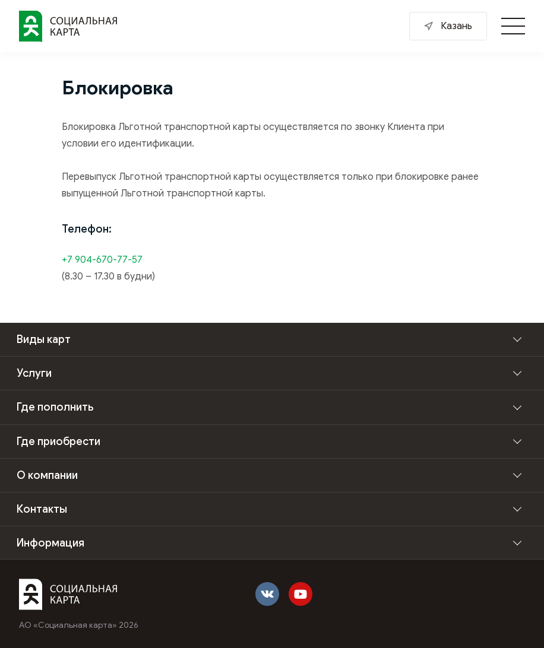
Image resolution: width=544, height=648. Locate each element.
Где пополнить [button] (55, 407)
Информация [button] (50, 542)
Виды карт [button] (44, 339)
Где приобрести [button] (58, 441)
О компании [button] (47, 475)
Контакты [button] (42, 509)
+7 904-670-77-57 (102, 260)
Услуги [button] (34, 373)
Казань (456, 26)
